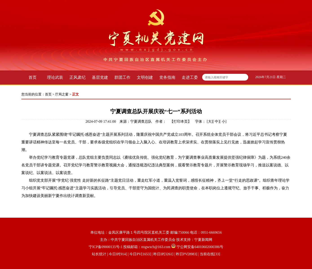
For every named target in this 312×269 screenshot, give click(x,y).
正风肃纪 (77, 77)
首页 (33, 77)
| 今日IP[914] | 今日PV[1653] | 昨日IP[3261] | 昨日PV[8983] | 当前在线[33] (163, 254)
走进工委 (190, 77)
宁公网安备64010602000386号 (200, 247)
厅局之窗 (62, 94)
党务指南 (167, 77)
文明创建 (145, 77)
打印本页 (180, 121)
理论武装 (55, 77)
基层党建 (100, 77)
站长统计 (99, 254)
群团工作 (122, 77)
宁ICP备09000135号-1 (105, 247)
